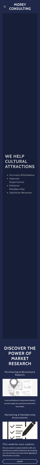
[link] (20, 9)
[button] (5, 6)
